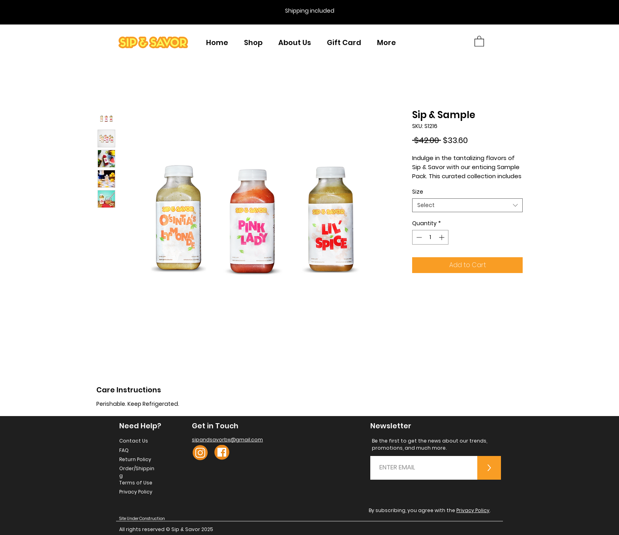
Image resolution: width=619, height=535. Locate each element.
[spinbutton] (430, 237)
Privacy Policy (473, 510)
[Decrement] (418, 237)
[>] (489, 468)
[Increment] (442, 237)
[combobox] (467, 205)
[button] (479, 41)
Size (417, 192)
